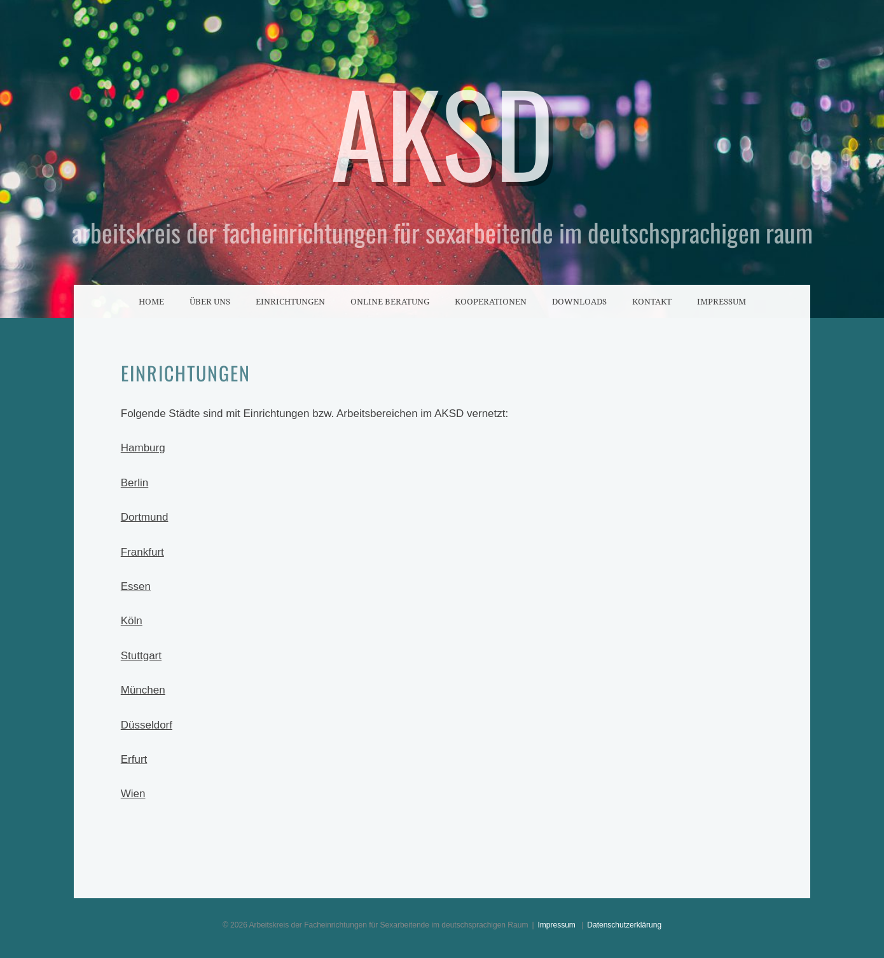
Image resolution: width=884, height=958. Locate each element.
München (143, 690)
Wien (133, 794)
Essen (136, 586)
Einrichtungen (290, 301)
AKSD (442, 131)
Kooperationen (491, 301)
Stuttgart (141, 656)
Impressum (721, 301)
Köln (131, 621)
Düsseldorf (146, 725)
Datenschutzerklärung (624, 924)
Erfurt (134, 759)
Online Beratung (389, 301)
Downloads (579, 301)
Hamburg (143, 448)
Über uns (210, 301)
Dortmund (145, 517)
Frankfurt (142, 552)
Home (151, 301)
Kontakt (652, 301)
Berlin (134, 483)
